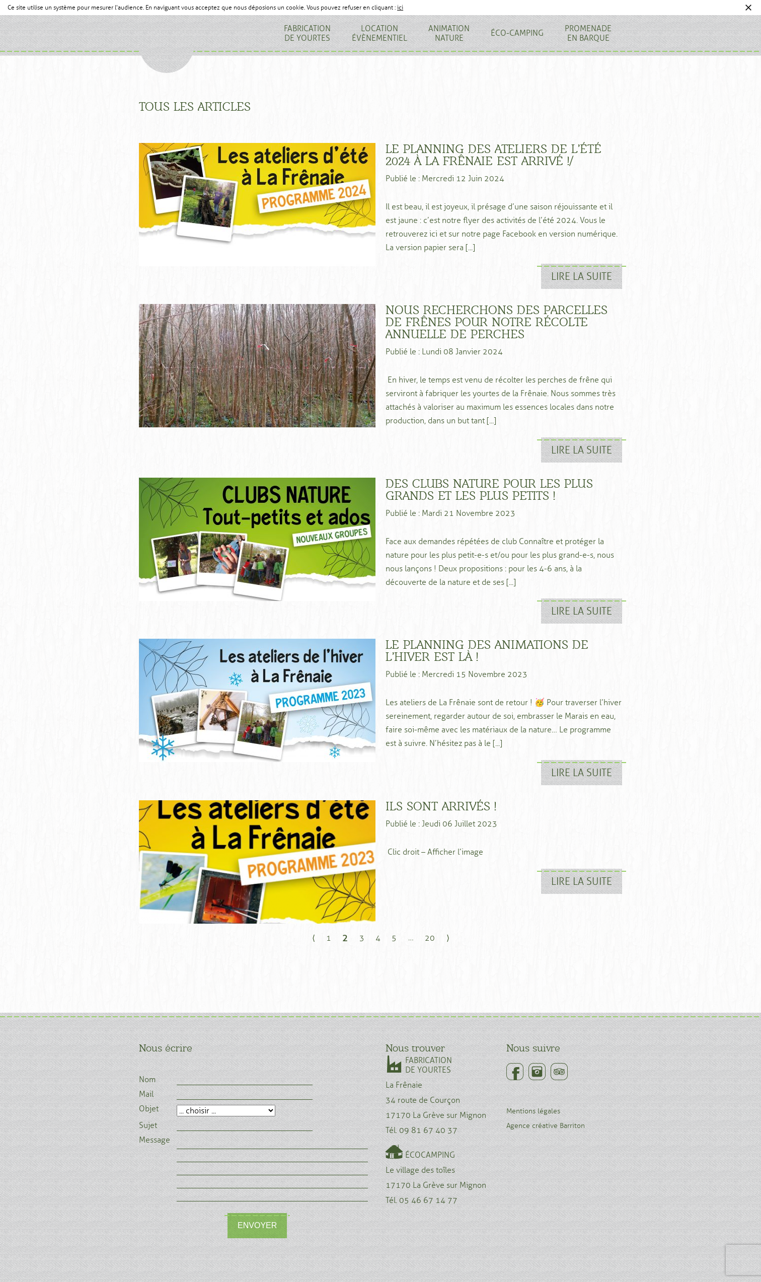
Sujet (148, 1125)
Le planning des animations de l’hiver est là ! (487, 650)
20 (430, 938)
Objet (149, 1109)
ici (400, 7)
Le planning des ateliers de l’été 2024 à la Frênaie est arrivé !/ (493, 154)
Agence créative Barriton (545, 1125)
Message (154, 1140)
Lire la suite (581, 276)
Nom (147, 1080)
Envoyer (257, 1225)
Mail (146, 1094)
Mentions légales (533, 1111)
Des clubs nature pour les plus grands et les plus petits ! (489, 489)
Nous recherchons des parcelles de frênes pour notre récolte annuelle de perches (496, 322)
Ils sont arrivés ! (441, 806)
